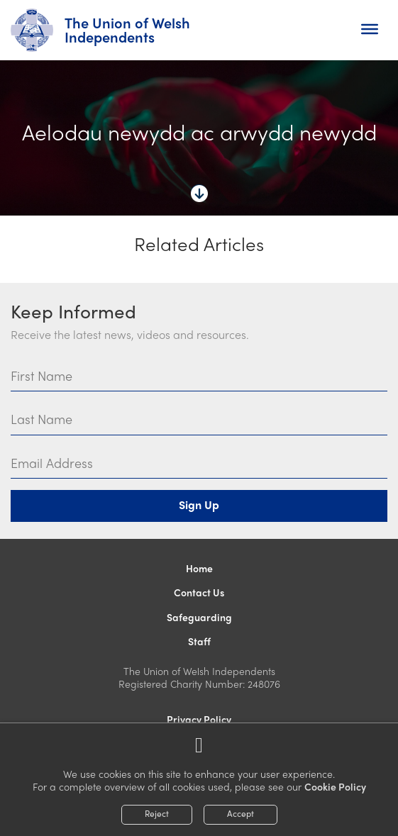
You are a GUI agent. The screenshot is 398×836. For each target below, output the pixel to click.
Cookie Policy (335, 786)
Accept (240, 813)
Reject (157, 813)
